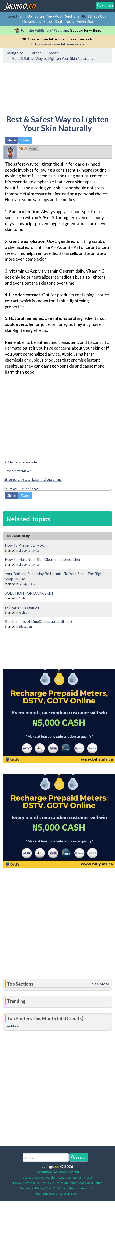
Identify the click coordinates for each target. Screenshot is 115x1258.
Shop (48, 21)
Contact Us (74, 1177)
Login (39, 16)
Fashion (24, 598)
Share (11, 140)
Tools (69, 21)
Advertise (85, 21)
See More (100, 984)
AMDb (41, 1183)
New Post (54, 16)
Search (79, 1157)
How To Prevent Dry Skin (26, 545)
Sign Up (25, 16)
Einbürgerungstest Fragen (22, 488)
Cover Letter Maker (17, 471)
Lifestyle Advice (29, 550)
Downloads (31, 21)
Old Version (48, 1177)
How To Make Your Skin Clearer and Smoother (43, 559)
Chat (58, 21)
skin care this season (22, 607)
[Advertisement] (45, 88)
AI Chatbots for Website (20, 462)
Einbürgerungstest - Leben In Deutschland (33, 479)
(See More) (12, 1026)
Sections (72, 16)
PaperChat (77, 1183)
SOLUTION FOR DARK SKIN (29, 593)
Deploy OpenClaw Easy (50, 1188)
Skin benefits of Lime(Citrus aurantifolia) (38, 621)
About (62, 1177)
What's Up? (97, 16)
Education (25, 626)
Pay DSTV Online (57, 1183)
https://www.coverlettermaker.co (57, 44)
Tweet (25, 140)
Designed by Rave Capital (57, 1172)
